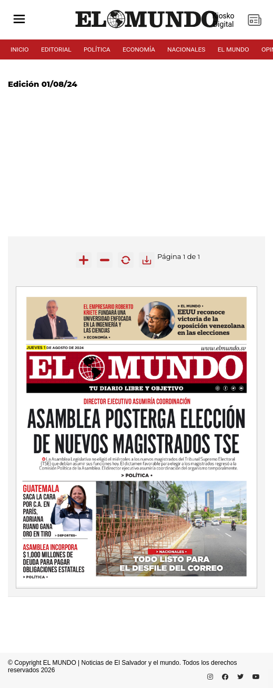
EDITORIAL (56, 49)
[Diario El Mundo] (147, 28)
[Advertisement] (136, 162)
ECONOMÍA (139, 49)
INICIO (20, 49)
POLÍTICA (97, 49)
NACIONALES (186, 49)
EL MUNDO (233, 49)
